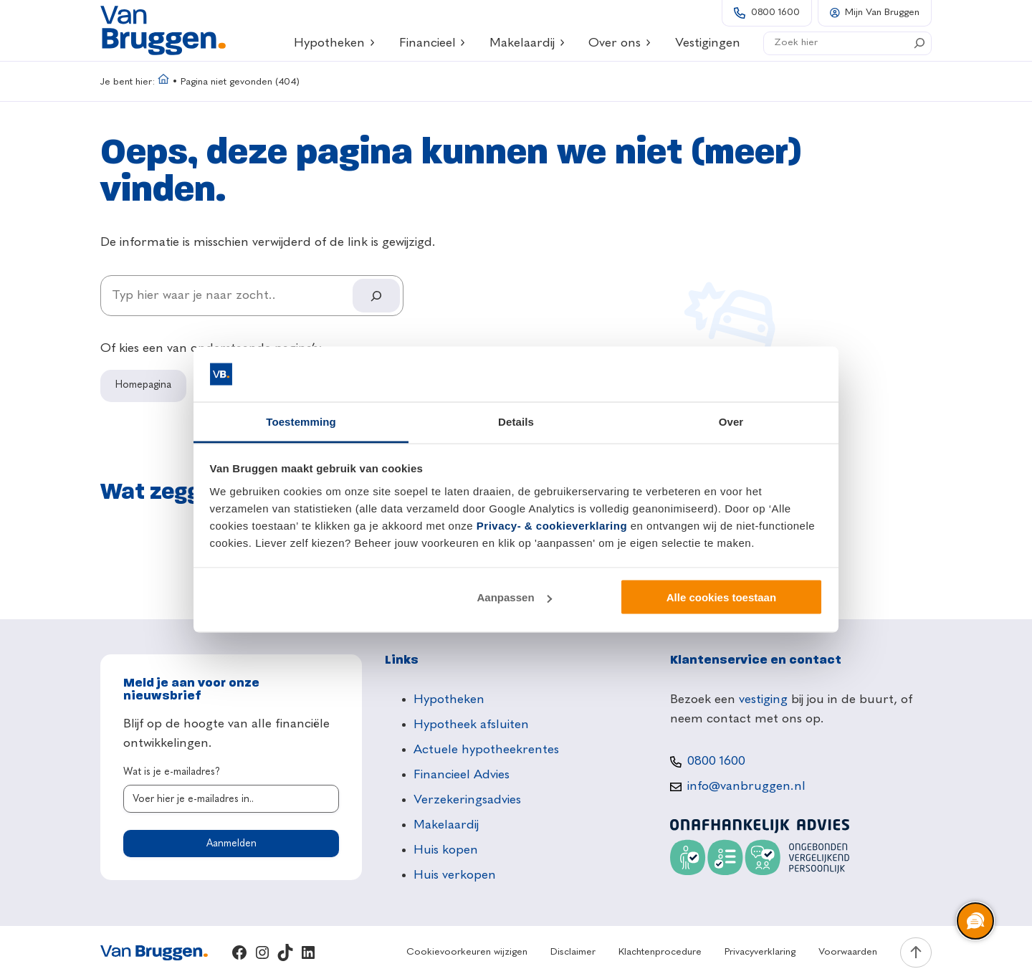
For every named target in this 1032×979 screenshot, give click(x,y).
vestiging (763, 699)
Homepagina (143, 385)
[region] (974, 921)
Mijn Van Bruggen (882, 12)
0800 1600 (775, 12)
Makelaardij (527, 43)
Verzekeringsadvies (467, 799)
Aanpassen (514, 597)
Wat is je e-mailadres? (171, 772)
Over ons (619, 43)
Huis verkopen (455, 875)
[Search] (919, 43)
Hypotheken (335, 43)
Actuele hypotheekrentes (486, 749)
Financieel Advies (462, 774)
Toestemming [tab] (301, 421)
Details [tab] (516, 421)
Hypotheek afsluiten (471, 724)
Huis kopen (446, 850)
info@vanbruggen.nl (746, 786)
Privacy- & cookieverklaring (552, 525)
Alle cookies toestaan (721, 597)
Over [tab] (731, 421)
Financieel (433, 43)
